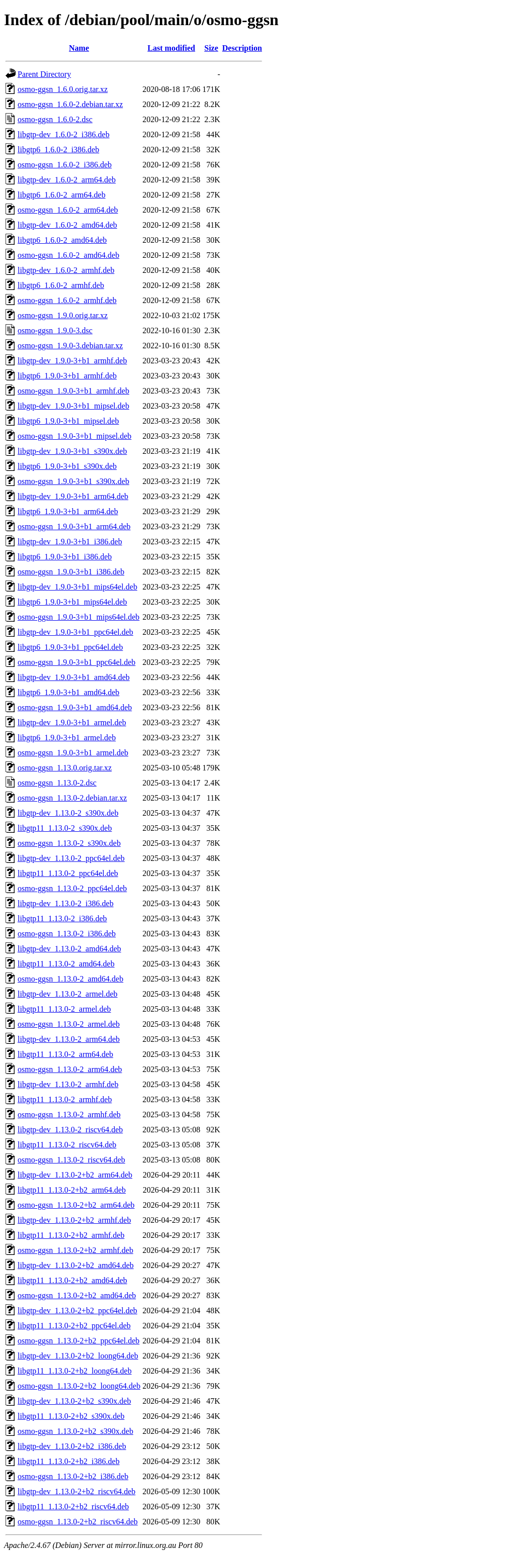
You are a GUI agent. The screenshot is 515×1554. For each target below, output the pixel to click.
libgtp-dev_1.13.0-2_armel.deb (68, 994)
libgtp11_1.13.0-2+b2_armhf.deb (71, 1235)
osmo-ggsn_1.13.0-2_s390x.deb (69, 843)
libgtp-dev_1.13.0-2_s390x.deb (68, 813)
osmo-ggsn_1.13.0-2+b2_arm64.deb (76, 1205)
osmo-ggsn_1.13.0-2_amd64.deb (70, 979)
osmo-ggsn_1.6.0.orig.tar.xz (63, 89)
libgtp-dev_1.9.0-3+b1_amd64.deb (74, 677)
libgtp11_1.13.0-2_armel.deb (64, 1009)
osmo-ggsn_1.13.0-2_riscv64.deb (71, 1159)
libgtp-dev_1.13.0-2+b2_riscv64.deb (76, 1491)
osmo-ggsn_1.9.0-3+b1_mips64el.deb (78, 617)
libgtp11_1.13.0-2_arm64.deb (65, 1054)
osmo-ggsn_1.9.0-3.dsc (55, 330)
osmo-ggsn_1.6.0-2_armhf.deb (67, 300)
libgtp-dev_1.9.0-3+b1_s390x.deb (72, 451)
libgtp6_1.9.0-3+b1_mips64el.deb (72, 602)
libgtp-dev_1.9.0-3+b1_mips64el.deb (77, 586)
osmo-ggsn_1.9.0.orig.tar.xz (63, 315)
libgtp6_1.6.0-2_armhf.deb (61, 285)
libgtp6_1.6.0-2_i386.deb (58, 149)
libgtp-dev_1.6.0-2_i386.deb (64, 134)
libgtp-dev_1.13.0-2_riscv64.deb (70, 1129)
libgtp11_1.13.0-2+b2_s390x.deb (71, 1416)
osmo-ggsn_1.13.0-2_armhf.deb (69, 1114)
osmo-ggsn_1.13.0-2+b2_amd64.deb (77, 1295)
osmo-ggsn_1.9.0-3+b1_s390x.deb (73, 481)
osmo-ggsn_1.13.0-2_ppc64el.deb (72, 888)
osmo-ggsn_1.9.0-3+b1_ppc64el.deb (76, 662)
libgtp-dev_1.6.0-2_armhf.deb (66, 270)
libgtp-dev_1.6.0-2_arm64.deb (67, 179)
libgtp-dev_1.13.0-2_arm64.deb (69, 1039)
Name (79, 48)
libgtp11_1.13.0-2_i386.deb (62, 918)
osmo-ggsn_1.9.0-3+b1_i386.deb (71, 571)
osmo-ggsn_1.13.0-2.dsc (57, 783)
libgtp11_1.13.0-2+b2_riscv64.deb (73, 1506)
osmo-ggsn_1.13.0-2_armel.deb (69, 1024)
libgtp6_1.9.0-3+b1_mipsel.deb (68, 421)
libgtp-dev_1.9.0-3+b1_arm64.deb (73, 496)
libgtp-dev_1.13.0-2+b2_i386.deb (72, 1446)
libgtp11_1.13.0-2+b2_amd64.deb (72, 1280)
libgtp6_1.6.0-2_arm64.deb (62, 194)
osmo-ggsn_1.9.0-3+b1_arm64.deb (74, 526)
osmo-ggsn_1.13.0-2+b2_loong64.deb (79, 1386)
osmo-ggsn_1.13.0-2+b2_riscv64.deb (78, 1521)
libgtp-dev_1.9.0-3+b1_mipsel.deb (73, 406)
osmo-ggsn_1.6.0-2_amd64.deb (68, 255)
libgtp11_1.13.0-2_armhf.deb (65, 1099)
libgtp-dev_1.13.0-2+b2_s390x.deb (74, 1401)
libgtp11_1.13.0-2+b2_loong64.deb (75, 1371)
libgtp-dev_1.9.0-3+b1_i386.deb (70, 541)
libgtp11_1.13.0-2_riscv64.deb (67, 1144)
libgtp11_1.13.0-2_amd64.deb (66, 963)
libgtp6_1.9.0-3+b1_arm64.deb (68, 511)
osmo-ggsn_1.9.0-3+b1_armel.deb (73, 752)
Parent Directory (44, 74)
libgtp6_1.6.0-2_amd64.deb (62, 240)
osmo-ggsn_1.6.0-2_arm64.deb (68, 210)
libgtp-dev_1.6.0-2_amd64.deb (67, 225)
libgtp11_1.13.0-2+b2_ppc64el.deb (74, 1325)
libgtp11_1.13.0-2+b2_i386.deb (69, 1461)
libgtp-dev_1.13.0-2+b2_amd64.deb (76, 1265)
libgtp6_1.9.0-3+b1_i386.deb (65, 556)
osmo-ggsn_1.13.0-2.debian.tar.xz (72, 798)
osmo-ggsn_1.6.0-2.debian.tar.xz (70, 104)
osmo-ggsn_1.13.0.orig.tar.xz (65, 767)
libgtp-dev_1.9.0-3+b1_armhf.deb (72, 360)
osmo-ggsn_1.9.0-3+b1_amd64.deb (75, 707)
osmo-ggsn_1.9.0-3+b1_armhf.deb (73, 390)
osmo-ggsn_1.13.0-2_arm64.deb (70, 1069)
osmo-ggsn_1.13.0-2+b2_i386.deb (73, 1476)
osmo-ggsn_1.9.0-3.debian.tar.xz (70, 345)
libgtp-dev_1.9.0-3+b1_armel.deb (72, 722)
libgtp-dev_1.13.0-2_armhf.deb (68, 1084)
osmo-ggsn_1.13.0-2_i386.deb (67, 933)
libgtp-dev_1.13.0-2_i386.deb (66, 903)
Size (211, 48)
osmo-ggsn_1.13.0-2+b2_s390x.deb (75, 1431)
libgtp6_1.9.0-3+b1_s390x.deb (67, 466)
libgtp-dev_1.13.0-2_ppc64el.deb (71, 858)
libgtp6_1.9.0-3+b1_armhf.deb (67, 375)
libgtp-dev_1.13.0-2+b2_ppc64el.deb (77, 1310)
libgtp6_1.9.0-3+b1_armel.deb (67, 737)
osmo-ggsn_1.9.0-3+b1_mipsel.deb (74, 436)
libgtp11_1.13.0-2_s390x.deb (65, 828)
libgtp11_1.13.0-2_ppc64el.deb (68, 873)
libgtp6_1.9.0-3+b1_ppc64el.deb (70, 647)
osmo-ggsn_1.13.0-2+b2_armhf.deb (75, 1250)
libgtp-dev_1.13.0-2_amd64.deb (69, 948)
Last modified (171, 48)
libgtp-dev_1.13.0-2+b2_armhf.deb (74, 1220)
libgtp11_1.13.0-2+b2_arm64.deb (72, 1190)
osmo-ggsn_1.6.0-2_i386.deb (65, 164)
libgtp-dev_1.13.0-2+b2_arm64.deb (75, 1175)
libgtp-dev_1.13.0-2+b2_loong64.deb (78, 1355)
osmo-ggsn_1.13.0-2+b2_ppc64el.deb (78, 1340)
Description (242, 48)
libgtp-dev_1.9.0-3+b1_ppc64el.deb (75, 632)
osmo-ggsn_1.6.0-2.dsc (55, 119)
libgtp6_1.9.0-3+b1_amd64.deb (68, 692)
